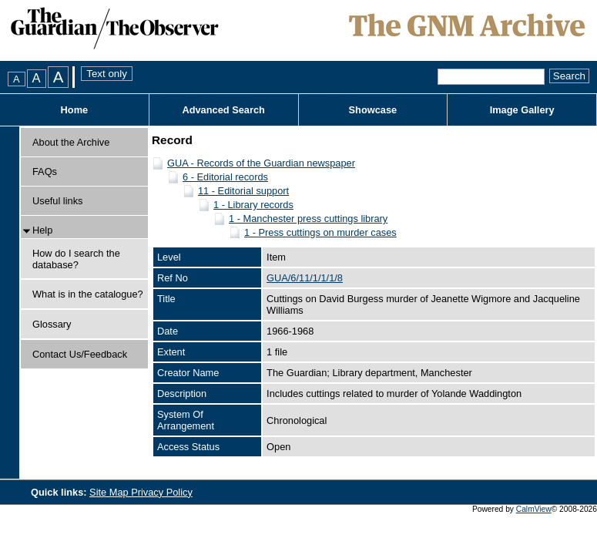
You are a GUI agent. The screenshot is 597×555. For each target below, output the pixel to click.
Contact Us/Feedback (79, 354)
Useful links (57, 201)
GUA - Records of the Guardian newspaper (261, 163)
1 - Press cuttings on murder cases (320, 232)
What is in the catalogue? (87, 294)
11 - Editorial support (243, 191)
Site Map (110, 492)
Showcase (373, 110)
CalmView (534, 509)
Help (42, 230)
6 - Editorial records (225, 177)
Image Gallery (522, 110)
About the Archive (70, 142)
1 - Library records (253, 204)
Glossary (52, 324)
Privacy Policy (162, 492)
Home (75, 110)
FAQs (44, 171)
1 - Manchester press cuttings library (308, 218)
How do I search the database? (76, 259)
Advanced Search (223, 110)
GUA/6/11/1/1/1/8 (305, 278)
